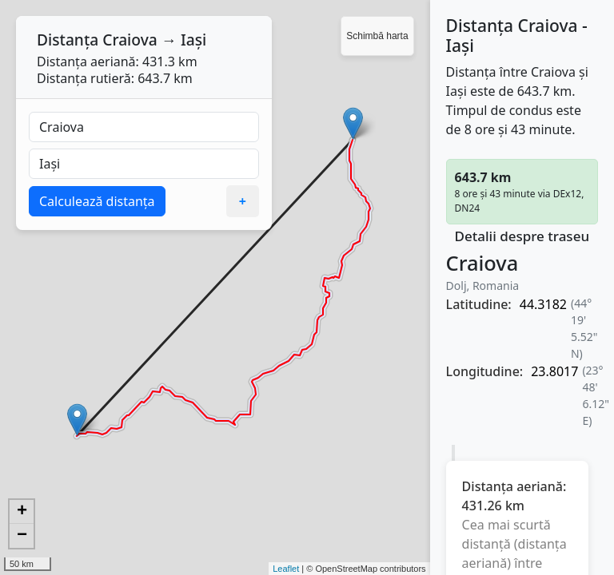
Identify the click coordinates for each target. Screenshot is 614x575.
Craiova (129, 39)
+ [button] (22, 512)
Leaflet (286, 568)
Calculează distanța (97, 201)
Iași (193, 39)
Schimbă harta (377, 36)
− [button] (22, 536)
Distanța (67, 39)
